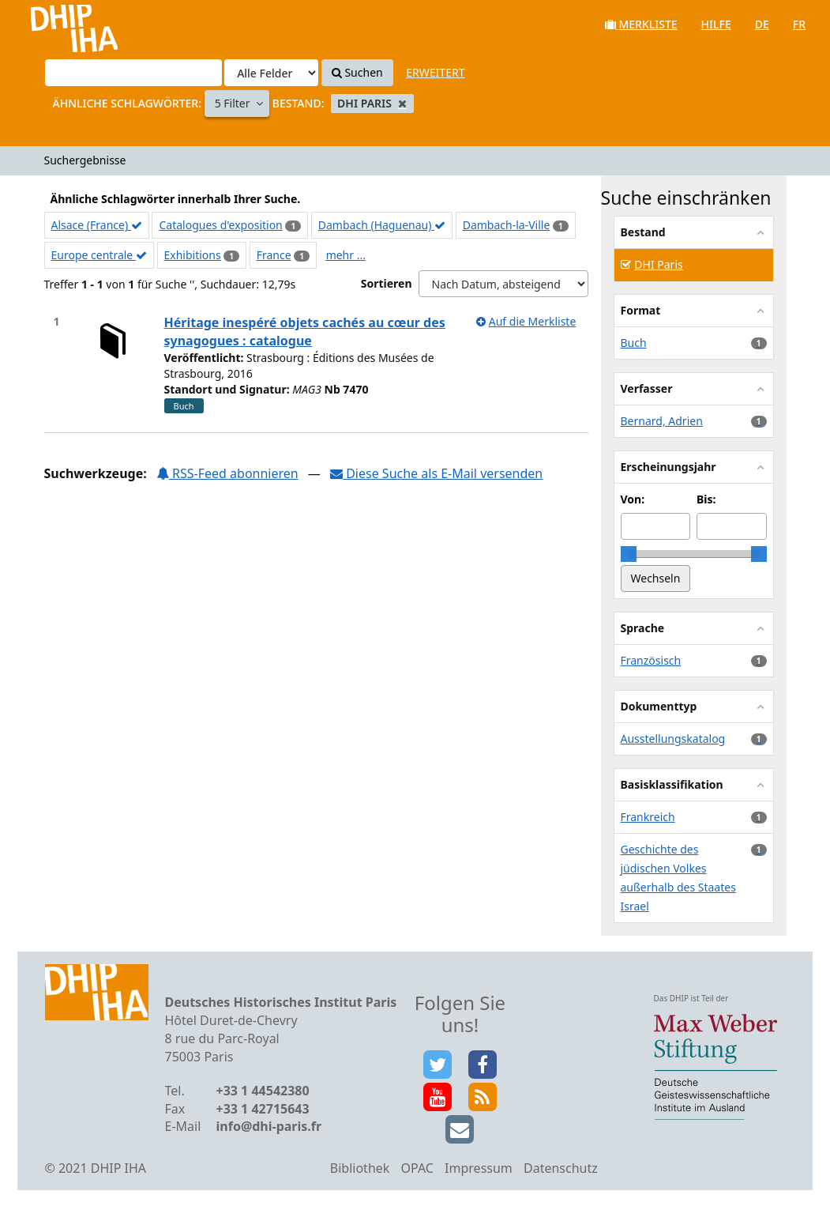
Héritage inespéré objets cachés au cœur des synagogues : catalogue (304, 331)
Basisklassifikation (672, 784)
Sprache (643, 627)
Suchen (357, 72)
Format (641, 310)
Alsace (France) (96, 224)
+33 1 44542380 (263, 1090)
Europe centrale (99, 254)
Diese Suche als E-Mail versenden (436, 473)
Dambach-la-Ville (506, 224)
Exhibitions (192, 254)
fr (799, 24)
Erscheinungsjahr (668, 466)
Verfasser (647, 388)
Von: (633, 499)
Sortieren (386, 283)
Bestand (643, 231)
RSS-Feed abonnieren (227, 473)
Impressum (479, 1168)
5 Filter (234, 103)
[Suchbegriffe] (133, 72)
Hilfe (716, 24)
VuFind (54, 24)
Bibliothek (360, 1168)
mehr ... (346, 254)
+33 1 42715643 (263, 1108)
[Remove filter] (402, 103)
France (274, 254)
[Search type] (271, 72)
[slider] (629, 554)
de (762, 24)
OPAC (417, 1168)
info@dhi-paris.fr (269, 1126)
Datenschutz (561, 1168)
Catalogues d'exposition (220, 224)
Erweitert (435, 72)
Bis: (706, 499)
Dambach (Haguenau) (381, 224)
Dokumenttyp (659, 706)
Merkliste (641, 24)
